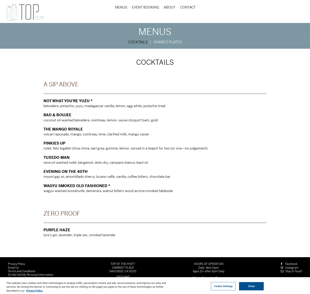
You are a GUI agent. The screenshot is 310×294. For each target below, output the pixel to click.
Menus (121, 7)
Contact (188, 7)
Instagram (290, 267)
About (169, 7)
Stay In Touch (291, 271)
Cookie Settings (223, 287)
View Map (122, 277)
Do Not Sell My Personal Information (30, 275)
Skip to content (16, 18)
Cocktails (138, 42)
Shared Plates (168, 42)
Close (251, 287)
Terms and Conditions (21, 271)
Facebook (289, 264)
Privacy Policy (16, 264)
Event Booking (145, 7)
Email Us (13, 267)
